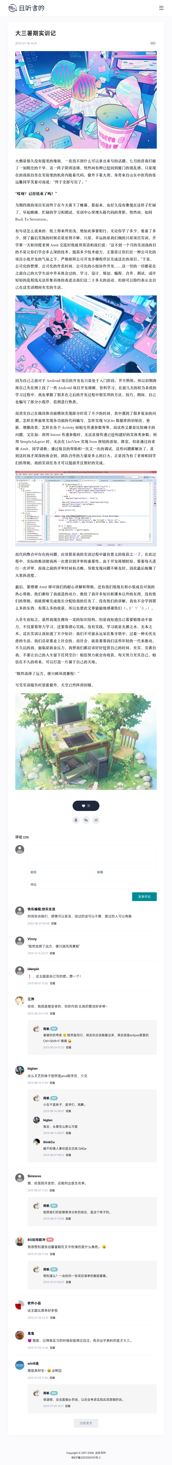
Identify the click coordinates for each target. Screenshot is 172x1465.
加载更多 (86, 1423)
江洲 (31, 999)
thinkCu (49, 1142)
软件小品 (34, 1303)
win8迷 (33, 1363)
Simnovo (34, 1176)
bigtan (33, 1068)
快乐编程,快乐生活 (41, 909)
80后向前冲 (37, 1239)
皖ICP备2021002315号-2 (86, 1457)
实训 (153, 43)
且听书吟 (100, 1452)
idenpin (33, 969)
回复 (54, 923)
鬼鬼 (31, 1333)
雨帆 (46, 1028)
